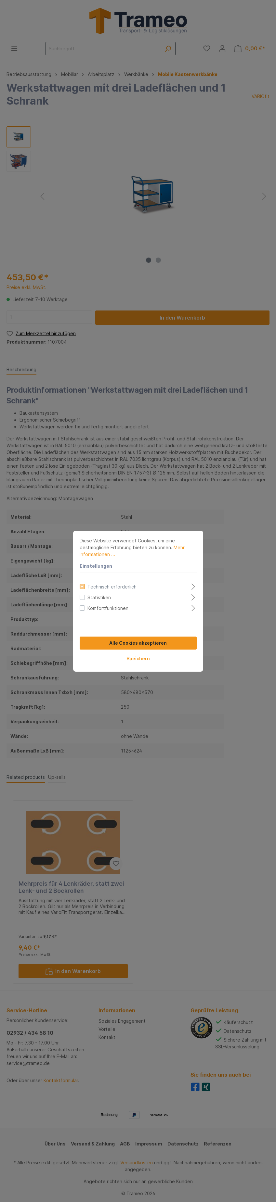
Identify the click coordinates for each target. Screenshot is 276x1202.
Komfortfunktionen (107, 608)
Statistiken (99, 597)
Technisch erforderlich (112, 586)
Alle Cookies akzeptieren (138, 643)
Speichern (138, 658)
